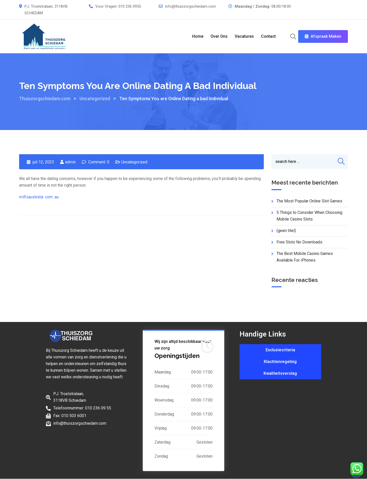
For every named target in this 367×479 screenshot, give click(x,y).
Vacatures (244, 36)
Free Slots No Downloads (299, 242)
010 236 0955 (130, 6)
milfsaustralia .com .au (39, 197)
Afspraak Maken (323, 36)
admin (70, 162)
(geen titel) (286, 230)
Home (197, 36)
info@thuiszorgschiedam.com (190, 6)
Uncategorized (134, 162)
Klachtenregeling (280, 361)
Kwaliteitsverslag (280, 373)
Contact (268, 36)
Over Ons (219, 36)
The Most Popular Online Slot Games (309, 201)
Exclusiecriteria (280, 349)
